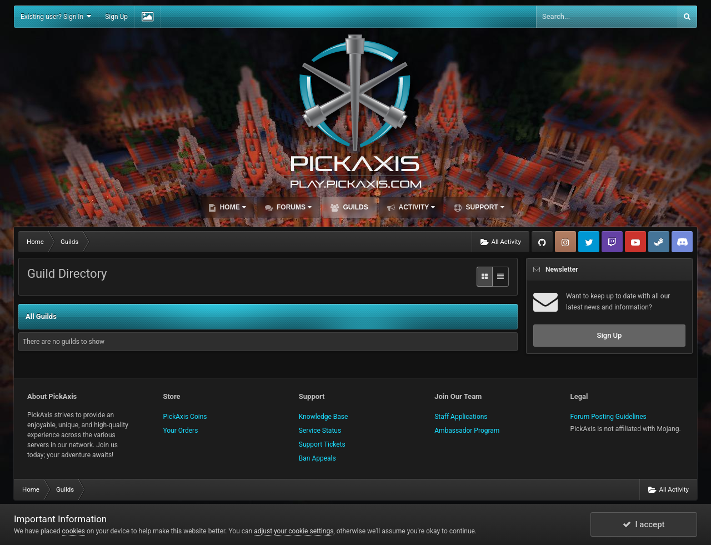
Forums (293, 207)
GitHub (542, 241)
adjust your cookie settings (293, 531)
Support (484, 207)
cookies (74, 531)
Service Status (320, 430)
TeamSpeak (682, 241)
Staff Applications (460, 417)
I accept (644, 524)
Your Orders (180, 430)
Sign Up (116, 17)
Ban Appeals (317, 458)
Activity (416, 207)
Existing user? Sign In (56, 16)
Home (232, 207)
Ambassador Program (466, 430)
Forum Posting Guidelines (608, 417)
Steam (658, 241)
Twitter (588, 241)
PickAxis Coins (185, 417)
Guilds (354, 207)
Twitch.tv (612, 241)
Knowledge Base (323, 417)
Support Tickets (322, 444)
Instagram (565, 241)
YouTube (635, 241)
